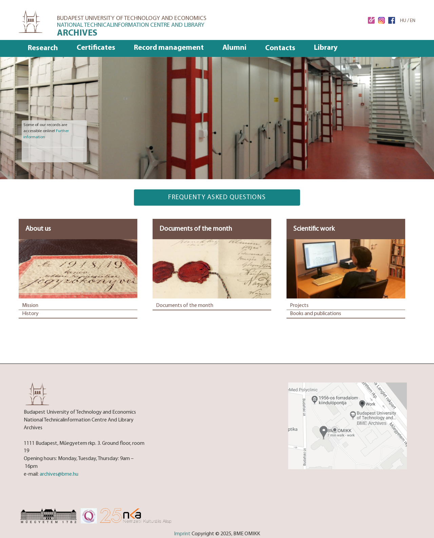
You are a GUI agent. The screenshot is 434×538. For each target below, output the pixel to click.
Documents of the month (184, 305)
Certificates (96, 48)
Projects (299, 305)
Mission (30, 305)
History (30, 313)
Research (43, 48)
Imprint (182, 534)
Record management (169, 48)
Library (326, 48)
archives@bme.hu (59, 474)
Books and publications (315, 313)
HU (403, 20)
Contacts (280, 48)
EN (412, 20)
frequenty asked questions (217, 197)
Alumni (234, 48)
